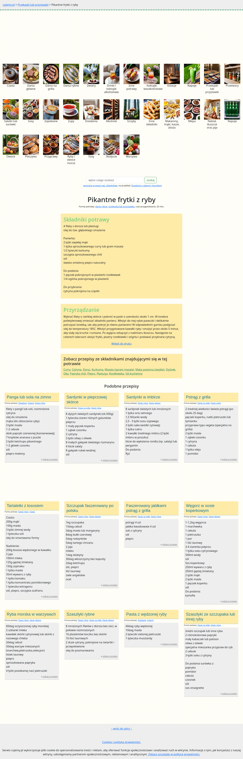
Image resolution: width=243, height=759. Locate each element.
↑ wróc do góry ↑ (121, 728)
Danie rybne (40, 403)
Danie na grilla (84, 408)
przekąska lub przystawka (121, 206)
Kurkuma (97, 369)
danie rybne (101, 206)
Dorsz (86, 369)
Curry (66, 369)
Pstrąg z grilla (198, 397)
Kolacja (31, 403)
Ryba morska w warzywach (31, 614)
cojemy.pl (9, 5)
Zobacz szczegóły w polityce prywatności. (174, 754)
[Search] (115, 180)
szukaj (151, 180)
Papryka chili (78, 373)
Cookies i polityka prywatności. (121, 742)
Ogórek (170, 369)
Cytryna (77, 369)
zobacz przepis (50, 459)
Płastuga (102, 373)
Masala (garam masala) (119, 369)
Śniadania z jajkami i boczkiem (146, 185)
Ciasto (32, 512)
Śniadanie (22, 403)
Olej (66, 373)
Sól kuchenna (133, 373)
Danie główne (154, 403)
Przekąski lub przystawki (33, 5)
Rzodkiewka (116, 373)
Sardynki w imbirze (143, 397)
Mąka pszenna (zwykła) (150, 369)
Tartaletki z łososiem (25, 505)
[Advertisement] (121, 35)
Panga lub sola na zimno (29, 397)
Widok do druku (121, 344)
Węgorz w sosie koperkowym (200, 508)
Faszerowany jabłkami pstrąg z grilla (146, 508)
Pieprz (91, 373)
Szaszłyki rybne (80, 614)
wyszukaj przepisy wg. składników (100, 185)
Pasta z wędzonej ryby (146, 614)
